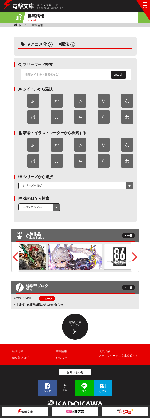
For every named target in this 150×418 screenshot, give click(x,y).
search (118, 74)
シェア (47, 391)
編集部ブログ (20, 357)
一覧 (129, 235)
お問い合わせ (75, 372)
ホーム (22, 25)
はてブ (102, 391)
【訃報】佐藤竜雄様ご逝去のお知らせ (39, 304)
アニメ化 (38, 44)
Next (135, 257)
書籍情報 (37, 25)
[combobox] (75, 186)
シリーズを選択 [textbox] (32, 185)
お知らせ (61, 357)
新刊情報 (17, 351)
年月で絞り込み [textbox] (32, 207)
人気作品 (104, 351)
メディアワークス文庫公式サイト (118, 358)
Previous (15, 257)
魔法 (65, 44)
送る (84, 391)
